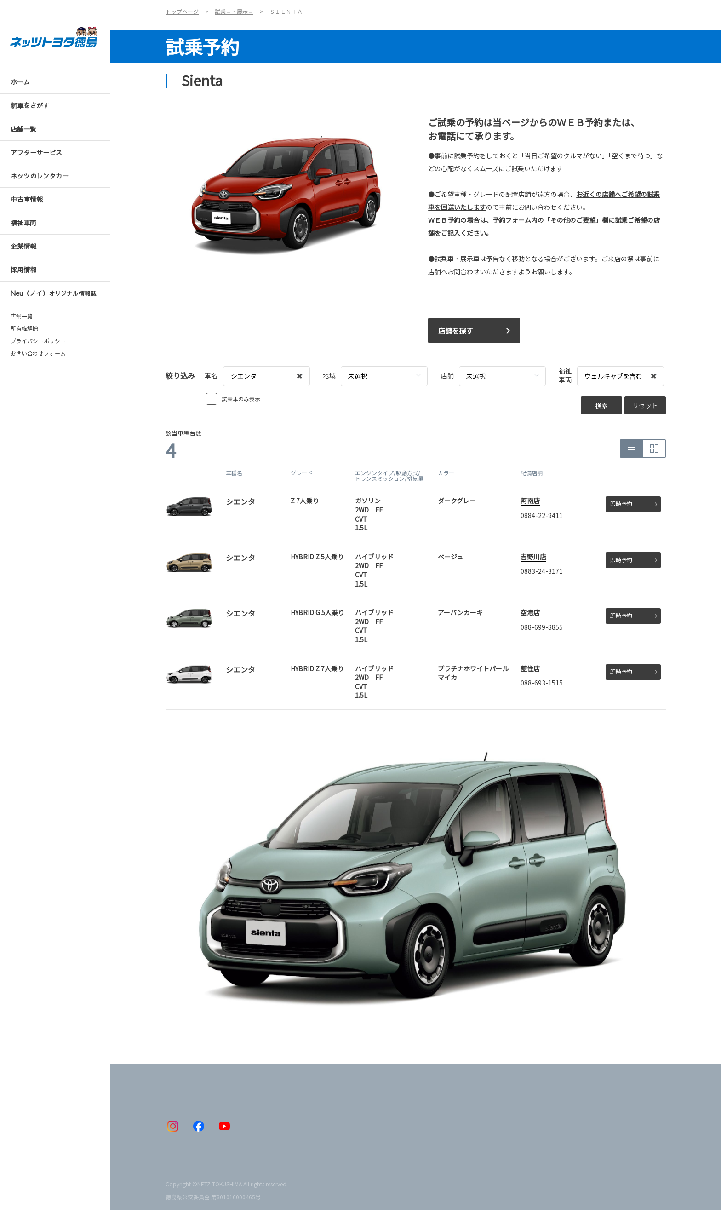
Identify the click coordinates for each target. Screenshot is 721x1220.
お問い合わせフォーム (38, 353)
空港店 (530, 612)
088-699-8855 (542, 627)
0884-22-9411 (542, 515)
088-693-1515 (542, 682)
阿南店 (530, 500)
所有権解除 (24, 328)
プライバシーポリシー (38, 341)
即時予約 (633, 503)
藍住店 (530, 668)
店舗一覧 (22, 316)
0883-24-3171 (542, 570)
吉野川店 (533, 556)
